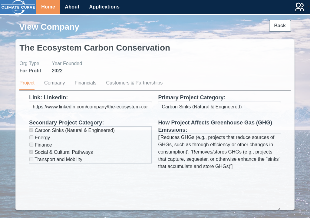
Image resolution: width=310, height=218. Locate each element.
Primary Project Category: (192, 97)
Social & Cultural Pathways (61, 152)
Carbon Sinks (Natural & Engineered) (72, 130)
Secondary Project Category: (66, 123)
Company (54, 82)
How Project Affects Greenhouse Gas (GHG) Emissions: (215, 126)
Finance (40, 144)
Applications (104, 6)
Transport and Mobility (55, 159)
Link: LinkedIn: (48, 97)
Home (48, 6)
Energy (39, 137)
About (72, 6)
